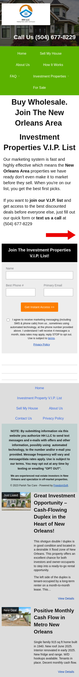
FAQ (13, 76)
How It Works (53, 65)
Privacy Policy (41, 344)
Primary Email (53, 285)
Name (10, 268)
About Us (23, 65)
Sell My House (51, 53)
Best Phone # (15, 285)
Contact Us (23, 418)
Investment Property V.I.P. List (39, 398)
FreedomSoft (61, 485)
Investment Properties (49, 76)
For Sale (39, 87)
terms (51, 338)
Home (22, 53)
